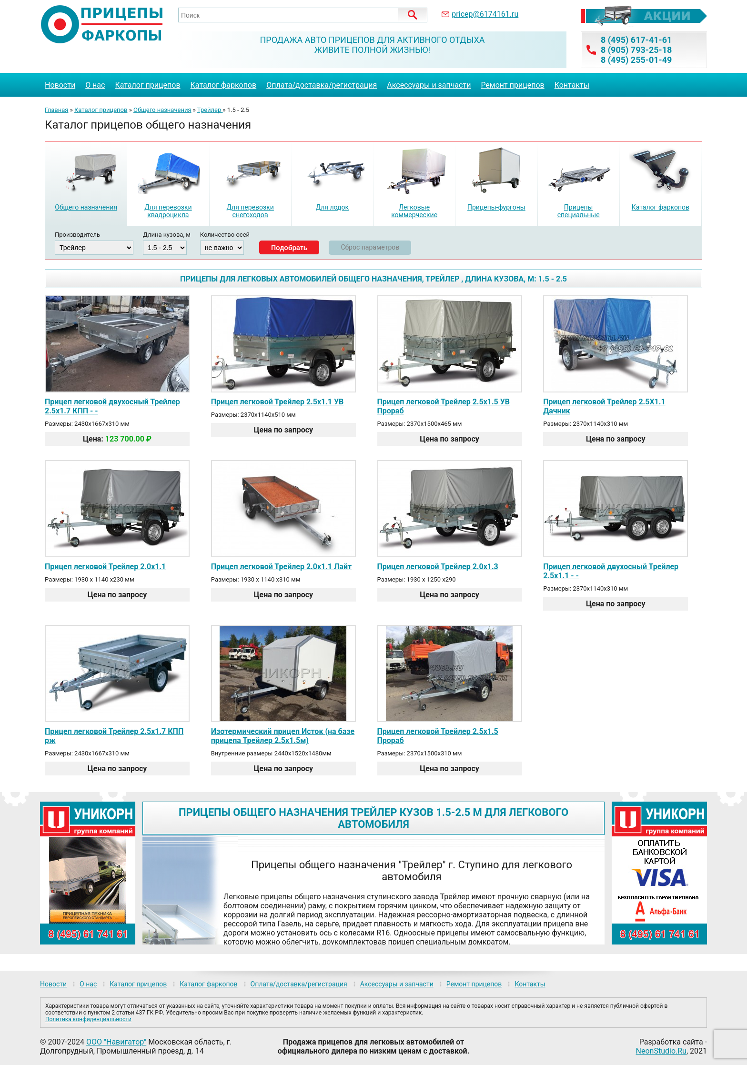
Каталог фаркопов (224, 85)
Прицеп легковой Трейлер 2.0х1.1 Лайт (281, 566)
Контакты (572, 85)
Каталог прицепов (147, 85)
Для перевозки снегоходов (249, 211)
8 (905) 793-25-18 (636, 50)
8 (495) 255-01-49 (636, 60)
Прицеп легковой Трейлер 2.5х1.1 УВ (277, 401)
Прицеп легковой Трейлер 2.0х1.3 (437, 566)
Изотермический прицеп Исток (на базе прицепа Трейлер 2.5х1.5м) (282, 736)
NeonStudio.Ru (661, 1050)
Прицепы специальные (578, 211)
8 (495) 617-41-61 (636, 40)
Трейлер (210, 109)
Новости (60, 85)
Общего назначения (162, 109)
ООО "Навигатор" (116, 1041)
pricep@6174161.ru (485, 14)
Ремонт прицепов (512, 85)
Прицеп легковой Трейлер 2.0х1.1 (105, 566)
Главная (56, 109)
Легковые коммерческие (414, 211)
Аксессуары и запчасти (429, 85)
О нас (95, 85)
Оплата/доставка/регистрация (321, 85)
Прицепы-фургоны (496, 207)
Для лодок (332, 207)
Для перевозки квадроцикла (168, 211)
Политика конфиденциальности (88, 1019)
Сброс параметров (370, 247)
